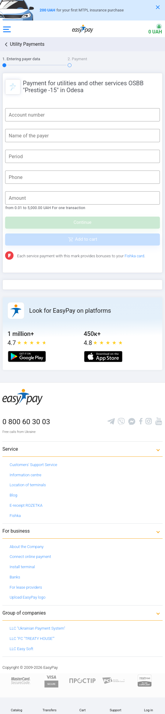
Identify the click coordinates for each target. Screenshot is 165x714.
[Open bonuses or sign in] (151, 28)
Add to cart (86, 239)
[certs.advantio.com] (144, 680)
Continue (83, 222)
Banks (15, 577)
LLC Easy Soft (21, 649)
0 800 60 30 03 (26, 422)
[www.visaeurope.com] (51, 680)
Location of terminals (28, 485)
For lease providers (26, 587)
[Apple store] (103, 356)
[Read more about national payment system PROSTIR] (82, 680)
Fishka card (134, 256)
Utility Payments (27, 44)
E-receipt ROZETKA (26, 505)
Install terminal (22, 567)
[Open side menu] (7, 29)
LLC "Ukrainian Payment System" (37, 628)
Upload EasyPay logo (27, 597)
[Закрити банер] (158, 7)
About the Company (27, 546)
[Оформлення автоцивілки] (82, 10)
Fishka (15, 515)
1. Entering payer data (21, 59)
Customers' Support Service (33, 464)
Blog (13, 495)
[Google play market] (27, 356)
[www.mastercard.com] (20, 680)
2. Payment (77, 59)
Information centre (25, 475)
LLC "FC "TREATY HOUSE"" (32, 638)
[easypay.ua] (82, 29)
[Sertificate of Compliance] (113, 680)
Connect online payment (30, 556)
